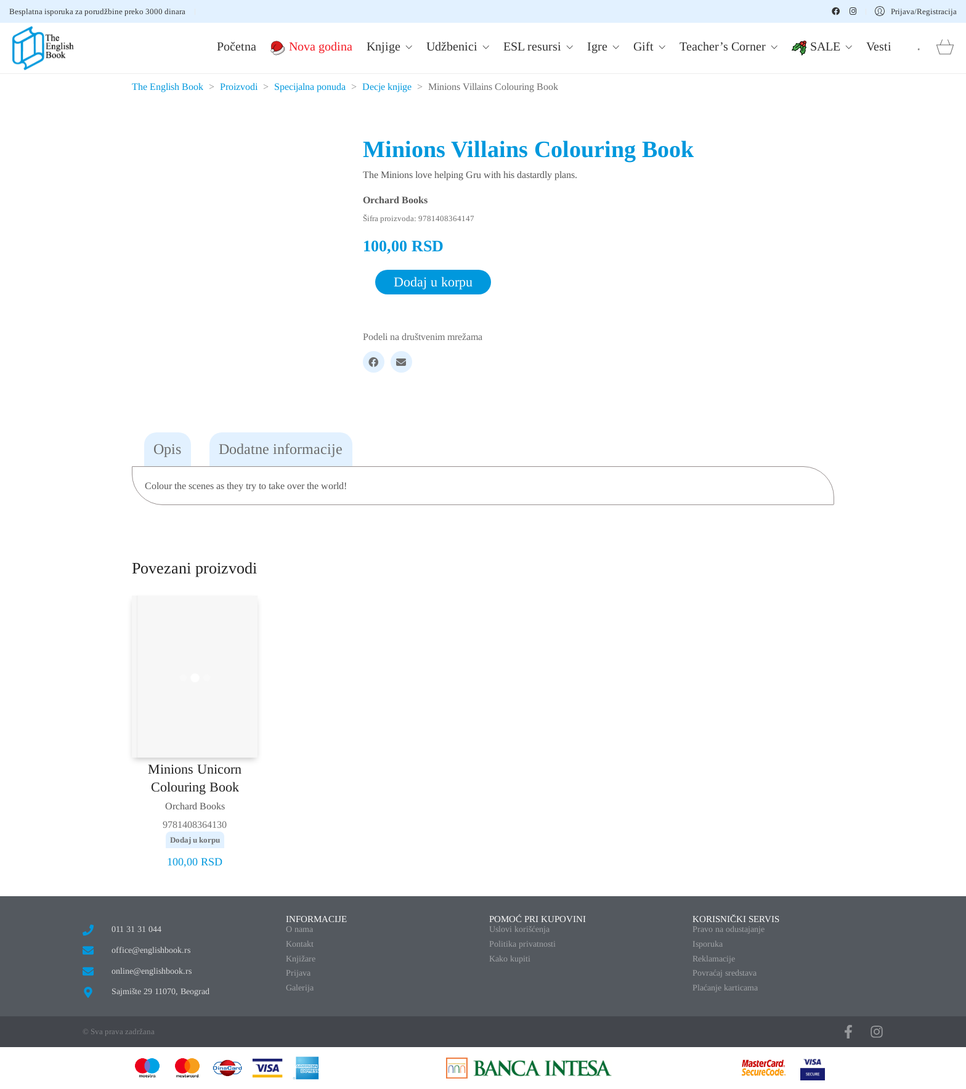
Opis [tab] (167, 449)
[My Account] (916, 11)
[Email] (401, 362)
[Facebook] (373, 362)
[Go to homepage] (43, 48)
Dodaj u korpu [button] (195, 839)
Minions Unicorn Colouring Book (195, 778)
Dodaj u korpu (433, 281)
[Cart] (945, 48)
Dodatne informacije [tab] (281, 449)
